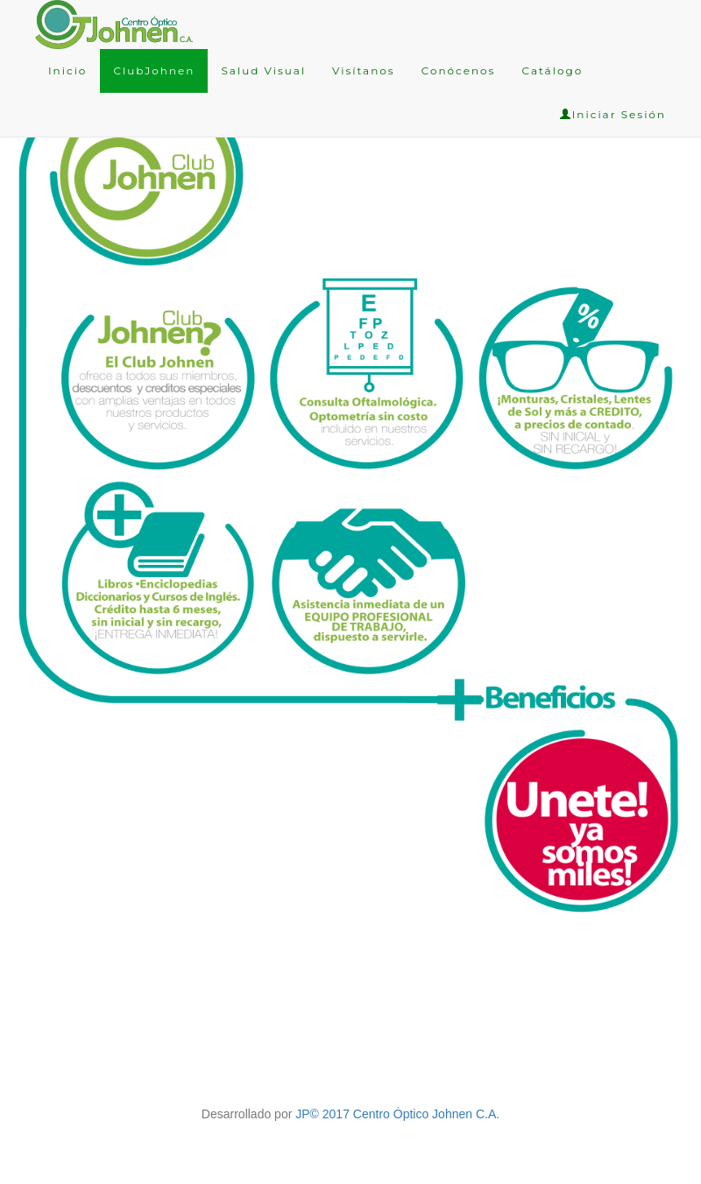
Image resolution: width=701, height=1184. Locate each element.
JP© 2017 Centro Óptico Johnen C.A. (397, 1114)
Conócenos (458, 70)
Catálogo (552, 70)
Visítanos (363, 70)
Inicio (67, 70)
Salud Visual (263, 70)
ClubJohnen (154, 70)
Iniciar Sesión (613, 114)
